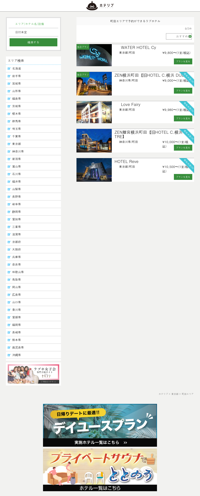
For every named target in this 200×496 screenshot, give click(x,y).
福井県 (16, 181)
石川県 (16, 174)
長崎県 (16, 332)
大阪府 (16, 249)
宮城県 (16, 83)
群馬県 (16, 121)
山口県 (16, 302)
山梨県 (16, 189)
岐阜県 (16, 204)
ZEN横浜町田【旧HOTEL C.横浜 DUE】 (151, 75)
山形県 (16, 91)
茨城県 (16, 106)
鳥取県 (16, 279)
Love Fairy (130, 104)
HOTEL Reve (126, 161)
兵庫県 (16, 257)
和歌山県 (18, 272)
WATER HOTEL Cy (138, 47)
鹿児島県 (18, 347)
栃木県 (16, 113)
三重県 (16, 227)
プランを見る (183, 61)
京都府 (16, 242)
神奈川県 (18, 151)
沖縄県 (16, 355)
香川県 (16, 309)
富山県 (16, 166)
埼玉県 (16, 129)
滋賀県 (16, 234)
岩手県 (16, 76)
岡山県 (16, 287)
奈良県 (16, 264)
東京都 (16, 144)
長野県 (16, 196)
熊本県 (16, 340)
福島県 (16, 98)
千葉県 (16, 136)
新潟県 (16, 159)
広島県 (16, 294)
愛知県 (16, 219)
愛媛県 (16, 317)
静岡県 (16, 211)
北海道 (16, 68)
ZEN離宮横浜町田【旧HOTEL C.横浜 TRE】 (149, 134)
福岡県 (16, 325)
